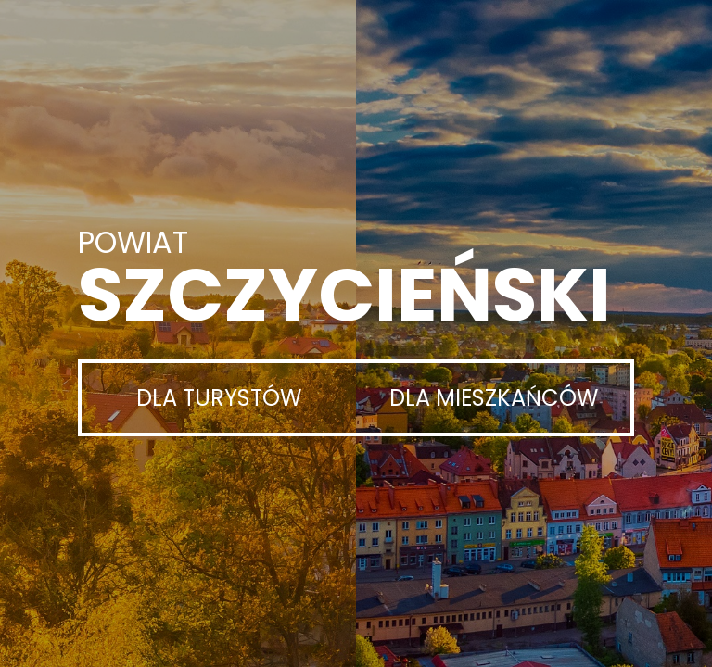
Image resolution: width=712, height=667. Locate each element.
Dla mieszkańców (493, 398)
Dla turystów (218, 398)
